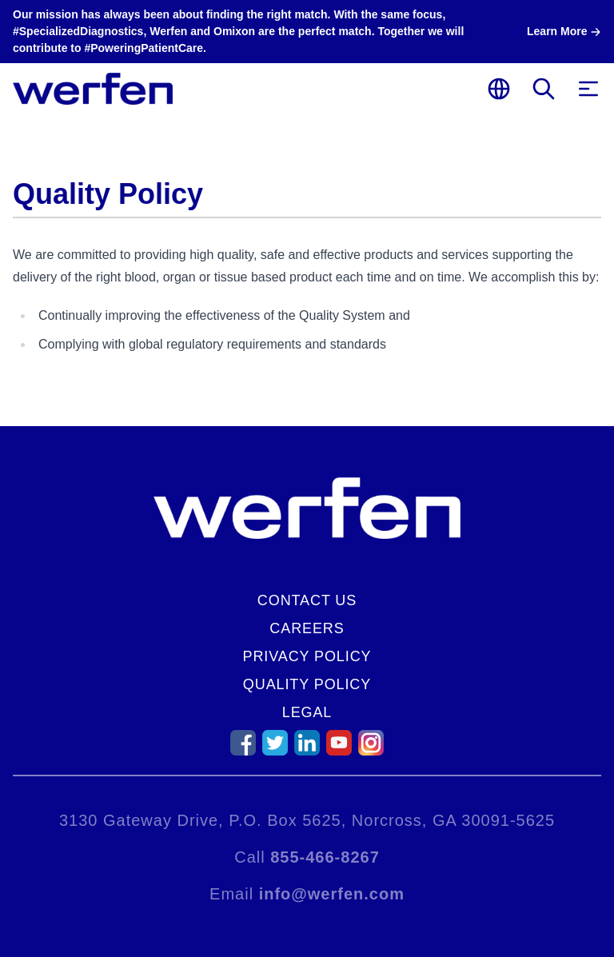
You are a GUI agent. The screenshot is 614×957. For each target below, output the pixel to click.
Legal (307, 712)
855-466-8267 (325, 857)
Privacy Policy (307, 656)
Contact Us (307, 600)
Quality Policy (307, 684)
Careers (306, 628)
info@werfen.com (332, 894)
